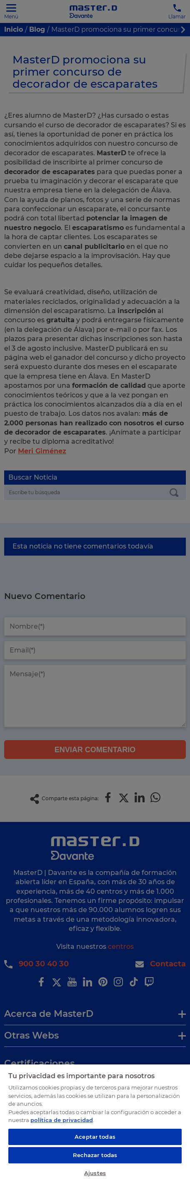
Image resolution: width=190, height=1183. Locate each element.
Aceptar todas (95, 1136)
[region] (95, 1123)
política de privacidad (61, 1120)
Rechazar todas (95, 1155)
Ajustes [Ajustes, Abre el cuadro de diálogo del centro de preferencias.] (95, 1173)
